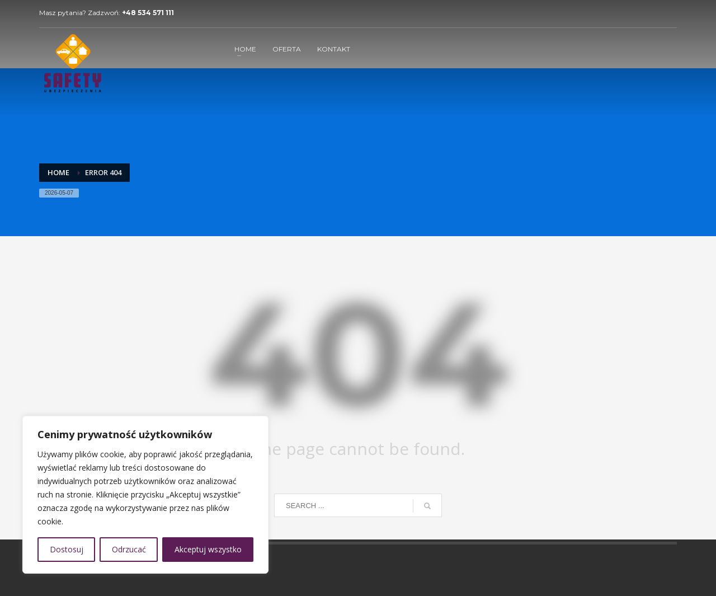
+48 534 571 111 (148, 12)
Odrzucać (129, 549)
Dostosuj (66, 549)
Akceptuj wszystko (208, 549)
